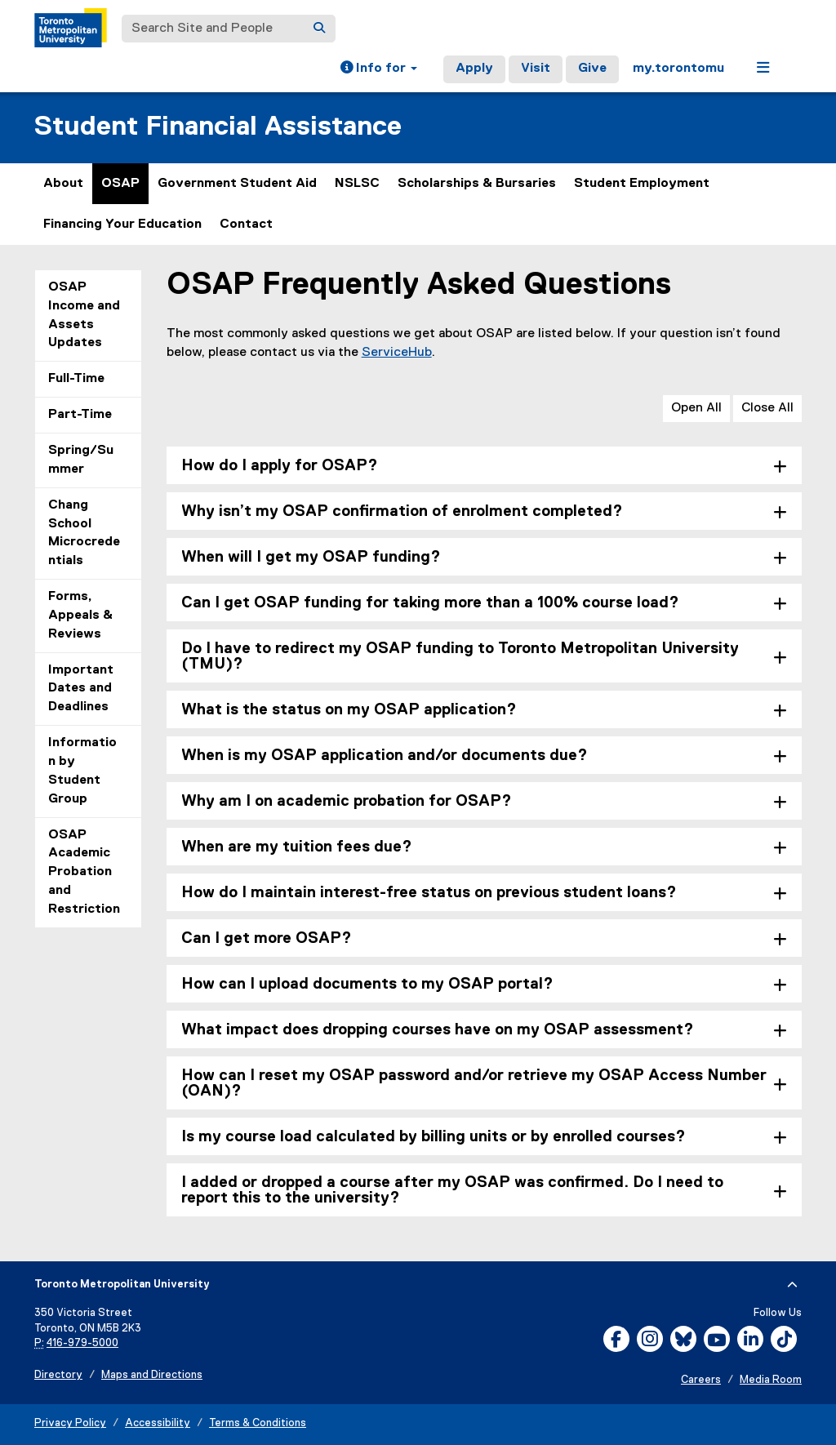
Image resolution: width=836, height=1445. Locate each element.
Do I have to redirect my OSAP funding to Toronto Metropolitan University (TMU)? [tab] (460, 656)
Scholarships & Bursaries (477, 183)
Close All (767, 408)
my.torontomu (678, 68)
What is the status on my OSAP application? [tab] (349, 710)
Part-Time (80, 414)
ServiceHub (397, 352)
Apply (474, 68)
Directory (58, 1375)
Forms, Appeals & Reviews (80, 615)
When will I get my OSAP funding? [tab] (311, 557)
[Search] (319, 28)
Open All (696, 408)
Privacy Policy (70, 1423)
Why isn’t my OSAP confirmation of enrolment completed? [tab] (402, 511)
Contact (246, 224)
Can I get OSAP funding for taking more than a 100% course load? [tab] (430, 603)
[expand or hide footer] (792, 1285)
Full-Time (76, 378)
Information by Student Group (82, 771)
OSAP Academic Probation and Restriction (84, 872)
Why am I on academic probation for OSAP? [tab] (346, 801)
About (63, 183)
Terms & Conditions (257, 1423)
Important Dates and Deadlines (80, 689)
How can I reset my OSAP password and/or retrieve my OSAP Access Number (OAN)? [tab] (474, 1083)
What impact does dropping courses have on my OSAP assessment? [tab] (437, 1030)
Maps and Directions (151, 1375)
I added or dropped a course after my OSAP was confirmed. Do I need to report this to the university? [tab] (452, 1190)
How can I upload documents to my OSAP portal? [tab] (367, 984)
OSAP (120, 183)
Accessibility (157, 1423)
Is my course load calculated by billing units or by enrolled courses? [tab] (433, 1137)
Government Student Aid (237, 183)
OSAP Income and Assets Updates (84, 315)
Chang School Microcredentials (84, 533)
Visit (535, 68)
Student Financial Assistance (218, 126)
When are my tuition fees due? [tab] (296, 847)
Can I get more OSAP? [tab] (266, 938)
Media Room (771, 1380)
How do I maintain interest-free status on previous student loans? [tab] (429, 892)
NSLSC (357, 183)
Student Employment (641, 183)
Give (592, 68)
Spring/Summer (80, 460)
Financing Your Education (122, 224)
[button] (378, 69)
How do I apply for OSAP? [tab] (279, 466)
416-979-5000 (82, 1343)
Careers (701, 1380)
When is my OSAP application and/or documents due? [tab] (384, 755)
